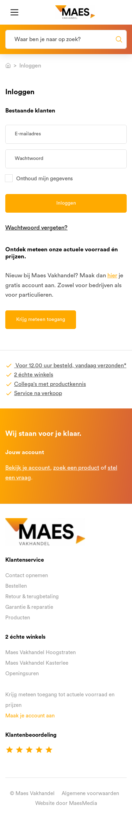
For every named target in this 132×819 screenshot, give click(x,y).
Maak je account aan (30, 715)
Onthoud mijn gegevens (44, 178)
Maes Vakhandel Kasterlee (36, 663)
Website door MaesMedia (66, 803)
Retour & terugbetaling (32, 596)
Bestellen (16, 586)
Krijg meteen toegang (40, 319)
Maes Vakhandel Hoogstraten (40, 652)
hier (112, 275)
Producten (17, 617)
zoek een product (76, 468)
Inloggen (66, 203)
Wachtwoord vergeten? (36, 228)
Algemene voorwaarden (90, 793)
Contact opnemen (26, 575)
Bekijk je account (27, 468)
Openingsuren (22, 673)
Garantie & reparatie (29, 607)
